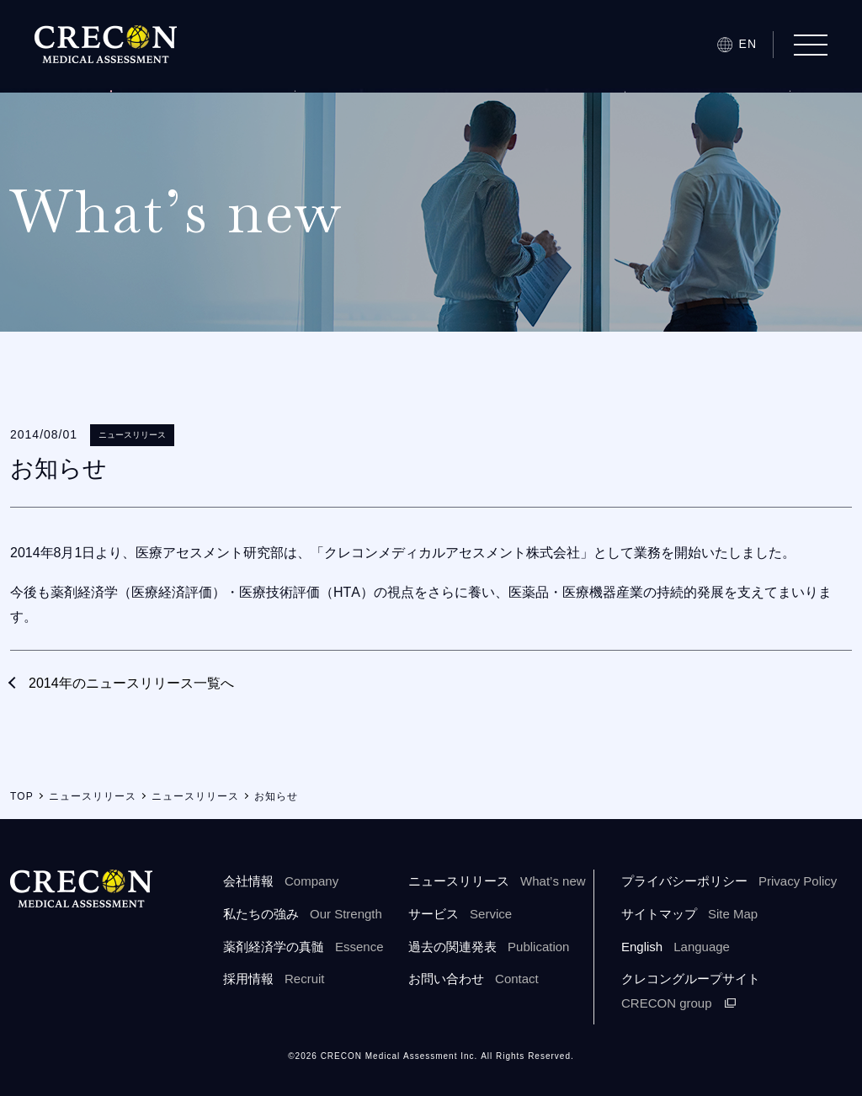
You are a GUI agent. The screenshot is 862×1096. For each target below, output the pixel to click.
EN (748, 44)
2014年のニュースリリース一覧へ (131, 683)
